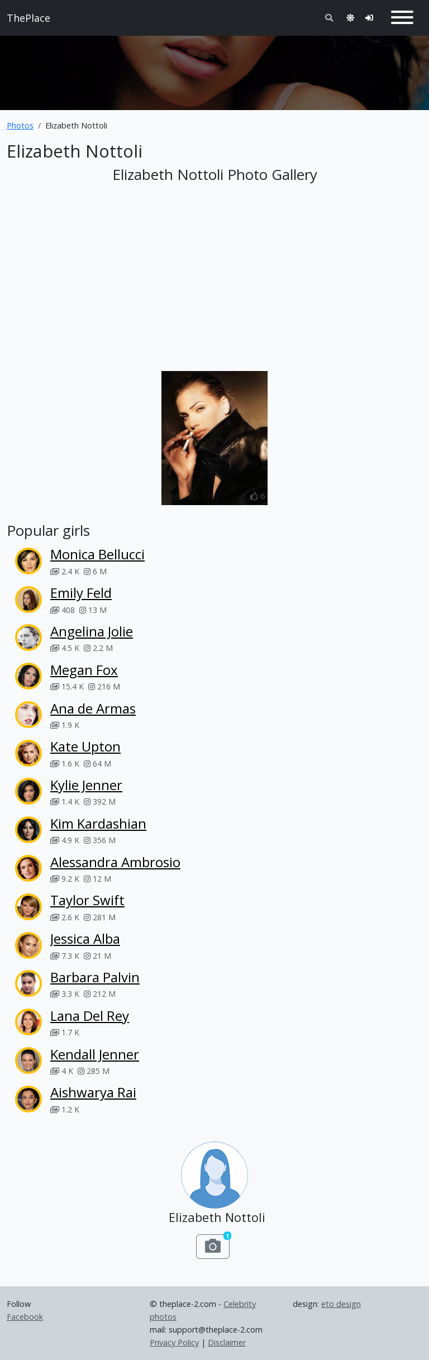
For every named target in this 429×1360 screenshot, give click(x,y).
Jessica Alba (85, 938)
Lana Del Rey (89, 1015)
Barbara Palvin (95, 977)
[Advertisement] (214, 68)
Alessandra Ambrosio (115, 862)
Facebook (25, 1316)
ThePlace (28, 18)
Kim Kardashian (98, 823)
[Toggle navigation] (402, 17)
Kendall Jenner (94, 1054)
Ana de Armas (93, 708)
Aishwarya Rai (93, 1092)
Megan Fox (84, 669)
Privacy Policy (174, 1342)
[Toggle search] (329, 17)
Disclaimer (227, 1342)
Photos (20, 125)
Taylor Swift (87, 900)
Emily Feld (81, 592)
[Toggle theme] (350, 17)
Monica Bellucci (97, 554)
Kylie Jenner (86, 785)
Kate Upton (85, 746)
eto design (341, 1304)
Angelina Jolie (91, 631)
